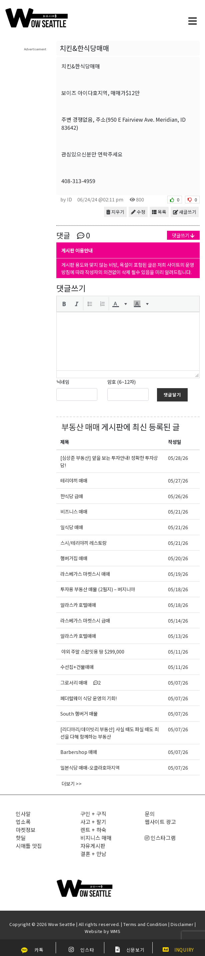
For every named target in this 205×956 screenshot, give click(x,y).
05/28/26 (178, 457)
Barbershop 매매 (78, 751)
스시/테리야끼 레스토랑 (83, 542)
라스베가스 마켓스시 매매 (85, 573)
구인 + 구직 (93, 814)
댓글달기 (172, 394)
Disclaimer (182, 924)
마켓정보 (26, 830)
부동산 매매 (80, 426)
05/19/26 (178, 573)
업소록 (23, 822)
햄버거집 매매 (73, 558)
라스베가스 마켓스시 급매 (85, 620)
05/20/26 (178, 558)
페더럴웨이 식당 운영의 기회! (88, 698)
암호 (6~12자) (121, 381)
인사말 (23, 814)
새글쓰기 (184, 211)
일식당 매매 (71, 527)
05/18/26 (178, 589)
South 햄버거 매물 (79, 713)
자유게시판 (92, 846)
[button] (64, 303)
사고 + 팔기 (93, 822)
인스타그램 (160, 838)
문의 (150, 814)
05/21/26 (178, 511)
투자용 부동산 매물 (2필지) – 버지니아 (97, 589)
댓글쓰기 (183, 235)
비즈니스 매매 (73, 511)
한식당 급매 (71, 496)
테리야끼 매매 (73, 480)
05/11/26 (178, 651)
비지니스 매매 (96, 838)
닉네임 (62, 381)
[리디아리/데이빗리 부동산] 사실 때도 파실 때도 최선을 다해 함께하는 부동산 (109, 733)
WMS (115, 931)
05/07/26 (178, 682)
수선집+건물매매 (77, 666)
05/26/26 (178, 496)
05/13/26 (178, 635)
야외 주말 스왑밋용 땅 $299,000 (92, 651)
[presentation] (64, 303)
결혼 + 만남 (93, 854)
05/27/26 (178, 480)
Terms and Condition (145, 924)
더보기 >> (72, 783)
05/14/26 (178, 620)
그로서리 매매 (80, 682)
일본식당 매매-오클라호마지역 (90, 767)
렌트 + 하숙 (93, 830)
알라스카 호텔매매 (78, 604)
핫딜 (21, 838)
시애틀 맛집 (29, 846)
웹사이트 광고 (160, 822)
